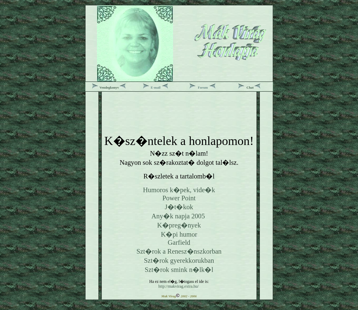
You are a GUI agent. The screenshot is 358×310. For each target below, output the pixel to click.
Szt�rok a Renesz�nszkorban (179, 251)
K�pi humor (179, 234)
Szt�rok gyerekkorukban (179, 260)
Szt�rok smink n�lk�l (179, 269)
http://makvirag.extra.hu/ (178, 286)
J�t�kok (179, 207)
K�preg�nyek (179, 225)
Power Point (179, 198)
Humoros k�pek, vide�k (179, 190)
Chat (250, 87)
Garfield (179, 242)
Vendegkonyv (109, 87)
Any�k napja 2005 (178, 216)
